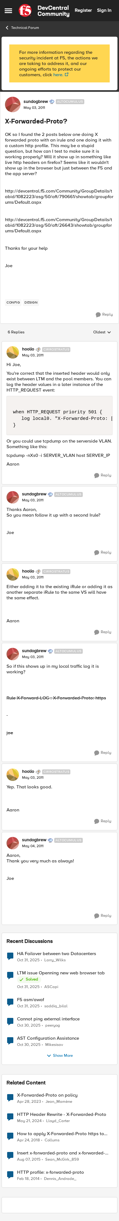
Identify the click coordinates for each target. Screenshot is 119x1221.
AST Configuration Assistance (48, 1038)
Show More (59, 1055)
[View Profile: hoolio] (13, 352)
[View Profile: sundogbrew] (12, 104)
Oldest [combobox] (102, 332)
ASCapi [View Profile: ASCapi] (51, 986)
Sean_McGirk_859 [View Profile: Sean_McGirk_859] (62, 1159)
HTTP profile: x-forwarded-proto (50, 1172)
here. (58, 74)
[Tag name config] (13, 302)
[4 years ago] (29, 1101)
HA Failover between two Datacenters (56, 953)
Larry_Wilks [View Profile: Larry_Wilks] (55, 960)
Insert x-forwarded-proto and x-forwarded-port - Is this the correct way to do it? (61, 1153)
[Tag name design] (31, 302)
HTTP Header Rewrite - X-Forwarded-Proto (61, 1114)
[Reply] (104, 315)
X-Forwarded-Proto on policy (47, 1095)
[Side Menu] (8, 10)
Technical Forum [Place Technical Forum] (22, 27)
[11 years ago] (29, 1159)
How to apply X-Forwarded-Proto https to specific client (60, 1133)
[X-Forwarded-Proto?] (32, 355)
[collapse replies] (59, 344)
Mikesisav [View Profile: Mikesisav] (54, 1044)
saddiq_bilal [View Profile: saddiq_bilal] (56, 1006)
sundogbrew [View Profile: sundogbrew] (36, 101)
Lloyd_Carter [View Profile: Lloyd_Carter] (58, 1120)
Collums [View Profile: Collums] (52, 1140)
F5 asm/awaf (30, 999)
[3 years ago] (29, 1120)
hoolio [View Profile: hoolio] (28, 349)
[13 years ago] (28, 1179)
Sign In (104, 10)
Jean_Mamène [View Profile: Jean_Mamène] (59, 1101)
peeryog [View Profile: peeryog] (52, 1025)
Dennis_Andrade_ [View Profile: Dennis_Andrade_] (60, 1179)
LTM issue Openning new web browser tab (61, 973)
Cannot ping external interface (48, 1019)
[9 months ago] (28, 960)
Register (83, 10)
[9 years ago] (28, 1140)
